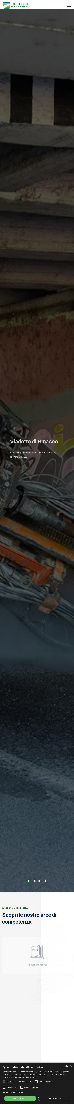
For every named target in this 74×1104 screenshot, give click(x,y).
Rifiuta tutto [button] (54, 1098)
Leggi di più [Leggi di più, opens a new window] (29, 1077)
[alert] (37, 1083)
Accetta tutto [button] (20, 1098)
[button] (28, 881)
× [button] (71, 1066)
